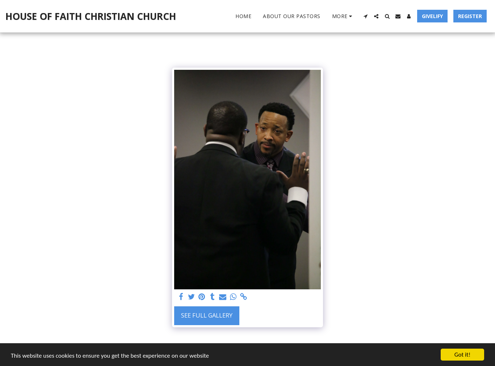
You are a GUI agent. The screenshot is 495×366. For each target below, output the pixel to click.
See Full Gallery (206, 315)
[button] (365, 16)
